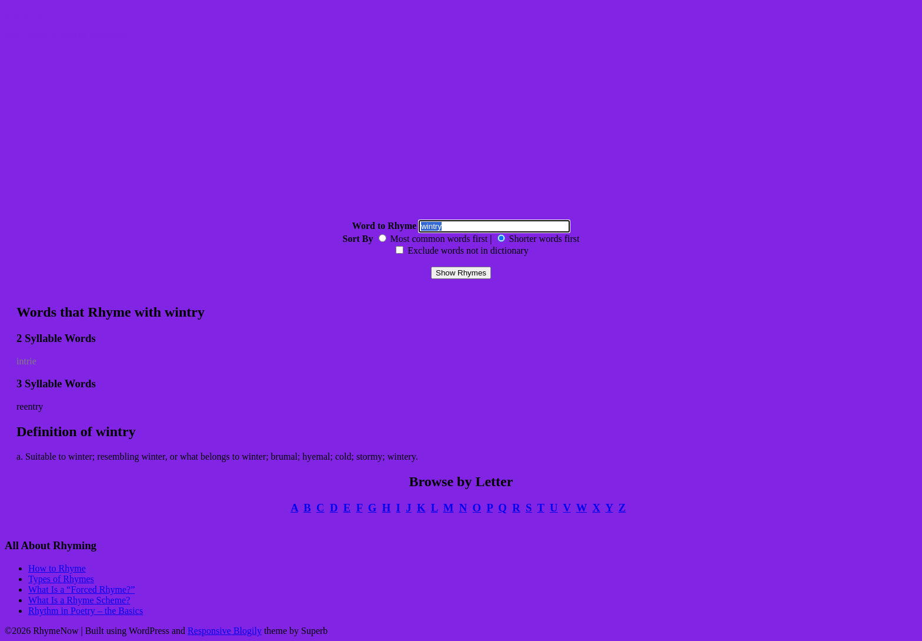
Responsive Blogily (225, 631)
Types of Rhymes (61, 579)
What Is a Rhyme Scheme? (79, 600)
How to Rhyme (57, 568)
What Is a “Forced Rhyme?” (81, 589)
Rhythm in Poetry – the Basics (85, 611)
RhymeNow (27, 14)
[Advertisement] (461, 131)
